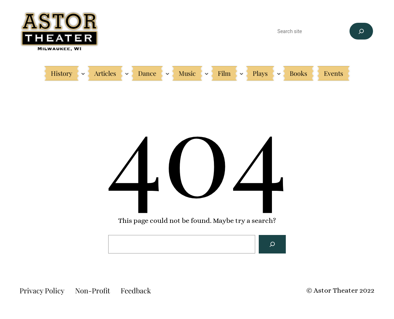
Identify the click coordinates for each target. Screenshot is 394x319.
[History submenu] (83, 73)
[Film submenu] (241, 73)
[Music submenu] (207, 73)
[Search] (361, 31)
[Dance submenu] (167, 73)
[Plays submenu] (279, 73)
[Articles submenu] (127, 73)
